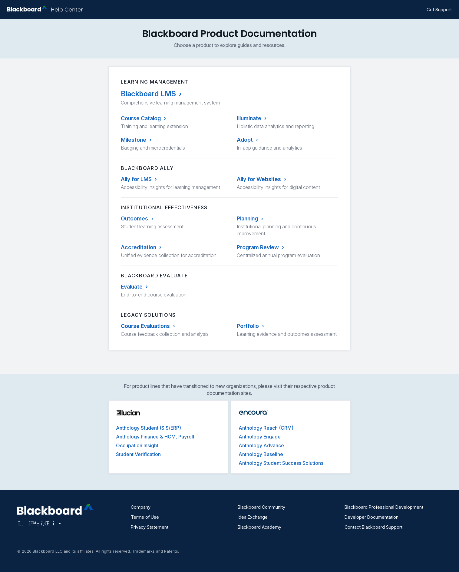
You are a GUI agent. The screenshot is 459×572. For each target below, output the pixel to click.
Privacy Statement (149, 527)
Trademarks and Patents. (155, 551)
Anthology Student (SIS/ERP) (148, 428)
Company (140, 507)
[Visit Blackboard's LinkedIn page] (45, 523)
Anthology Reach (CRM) (266, 428)
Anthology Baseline (261, 454)
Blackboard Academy (259, 527)
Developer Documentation (371, 517)
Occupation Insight (137, 445)
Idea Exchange (253, 517)
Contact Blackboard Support (373, 527)
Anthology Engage (260, 437)
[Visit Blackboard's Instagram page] (56, 523)
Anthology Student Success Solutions (281, 463)
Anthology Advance (261, 445)
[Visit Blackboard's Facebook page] (21, 523)
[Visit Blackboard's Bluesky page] (33, 523)
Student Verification (138, 454)
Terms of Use (145, 517)
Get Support (439, 9)
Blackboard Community (261, 507)
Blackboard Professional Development (384, 507)
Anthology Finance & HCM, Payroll (155, 437)
